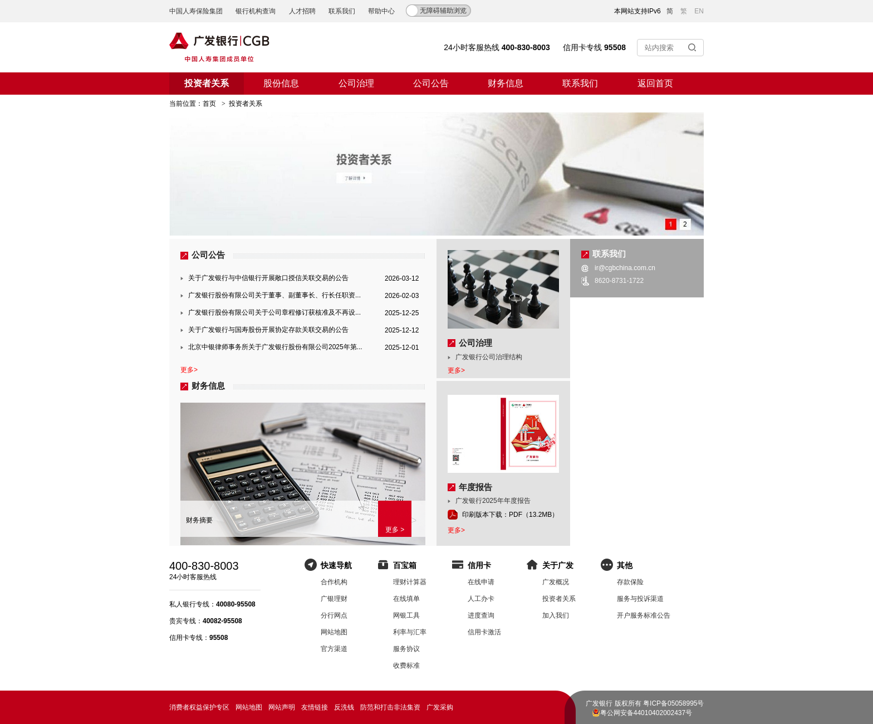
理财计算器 (409, 582)
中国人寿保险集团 (196, 11)
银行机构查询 (256, 11)
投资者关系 (206, 83)
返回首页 (655, 83)
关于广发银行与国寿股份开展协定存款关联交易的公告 (268, 330)
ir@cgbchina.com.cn (625, 268)
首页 (209, 103)
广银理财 (334, 599)
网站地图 (334, 632)
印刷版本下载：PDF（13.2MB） (510, 514)
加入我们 (555, 615)
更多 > (394, 530)
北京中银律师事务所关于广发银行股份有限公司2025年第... (275, 347)
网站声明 (281, 707)
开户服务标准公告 (643, 615)
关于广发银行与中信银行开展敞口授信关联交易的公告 (268, 278)
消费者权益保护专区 (199, 707)
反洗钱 (344, 707)
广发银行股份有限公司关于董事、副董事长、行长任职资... (274, 295)
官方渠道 (334, 649)
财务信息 (505, 83)
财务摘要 (199, 520)
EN (699, 11)
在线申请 (481, 582)
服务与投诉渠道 (640, 599)
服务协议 (406, 649)
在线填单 (406, 599)
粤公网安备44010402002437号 (646, 713)
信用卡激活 (484, 632)
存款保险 (630, 582)
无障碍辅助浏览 (443, 10)
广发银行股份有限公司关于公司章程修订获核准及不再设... (274, 312)
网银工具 (406, 615)
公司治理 (356, 83)
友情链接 (314, 707)
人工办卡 (481, 599)
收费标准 (406, 665)
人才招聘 (302, 11)
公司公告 (431, 83)
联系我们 (341, 11)
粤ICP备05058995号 (673, 703)
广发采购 (439, 707)
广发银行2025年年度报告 (493, 501)
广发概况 (555, 582)
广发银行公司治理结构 (488, 357)
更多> (189, 370)
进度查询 (481, 615)
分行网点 (334, 615)
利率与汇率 (409, 632)
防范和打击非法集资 (390, 707)
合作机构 (334, 582)
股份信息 (281, 83)
